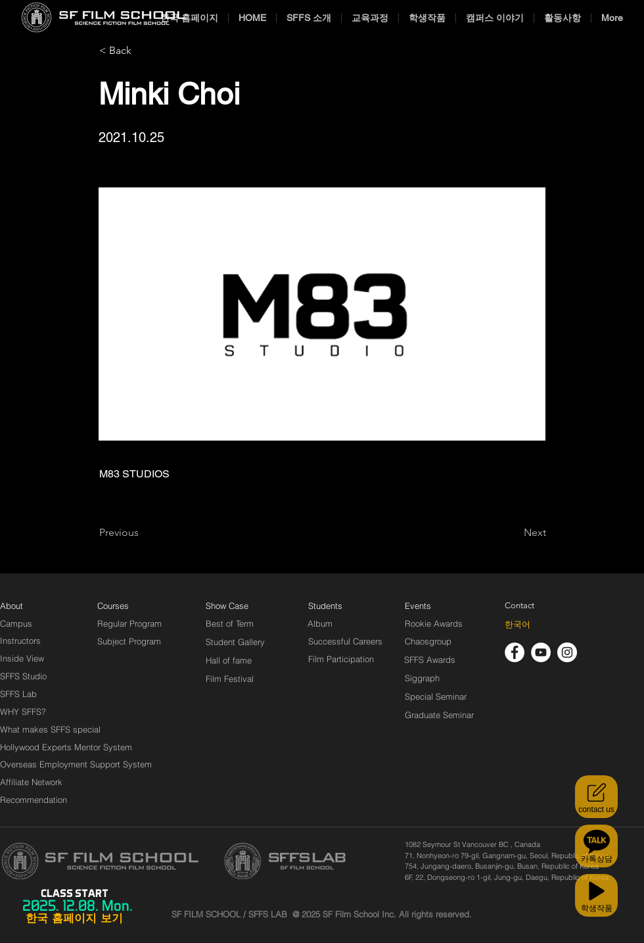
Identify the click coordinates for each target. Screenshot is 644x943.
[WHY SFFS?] (34, 711)
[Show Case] (235, 605)
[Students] (325, 605)
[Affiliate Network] (34, 781)
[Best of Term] (230, 623)
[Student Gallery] (235, 641)
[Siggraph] (422, 678)
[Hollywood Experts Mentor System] (66, 747)
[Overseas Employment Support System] (76, 764)
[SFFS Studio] (23, 676)
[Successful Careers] (345, 641)
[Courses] (129, 605)
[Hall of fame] (229, 660)
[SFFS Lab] (18, 693)
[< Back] (142, 50)
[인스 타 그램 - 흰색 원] (567, 652)
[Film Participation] (341, 658)
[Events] (433, 605)
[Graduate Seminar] (440, 714)
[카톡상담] (596, 846)
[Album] (343, 623)
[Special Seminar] (436, 696)
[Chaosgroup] (428, 641)
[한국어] (517, 624)
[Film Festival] (230, 678)
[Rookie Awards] (434, 623)
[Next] (513, 533)
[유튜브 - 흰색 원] (541, 652)
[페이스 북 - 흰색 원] (514, 652)
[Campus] (16, 623)
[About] (12, 605)
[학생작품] (596, 895)
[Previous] (142, 533)
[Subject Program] (129, 641)
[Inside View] (23, 658)
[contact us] (596, 796)
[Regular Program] (129, 623)
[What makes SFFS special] (50, 729)
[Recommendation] (34, 799)
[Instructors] (20, 640)
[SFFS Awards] (430, 659)
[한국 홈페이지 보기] (74, 918)
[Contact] (520, 605)
